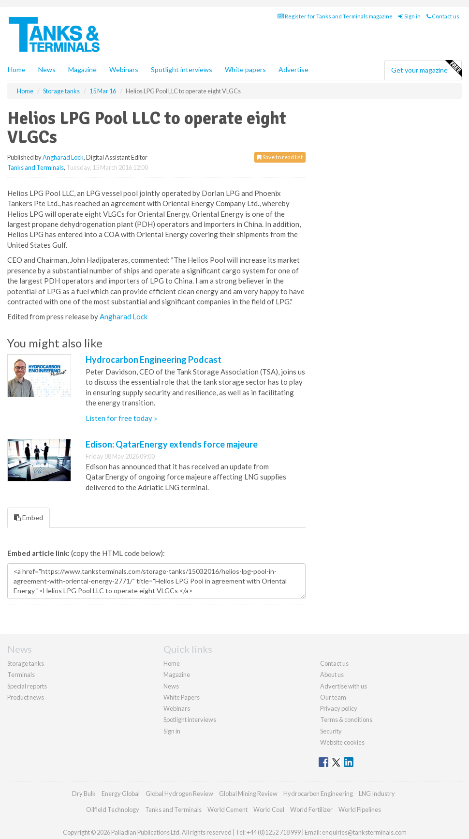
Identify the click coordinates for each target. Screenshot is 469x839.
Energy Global (121, 793)
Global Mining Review (248, 793)
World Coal (268, 809)
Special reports (27, 686)
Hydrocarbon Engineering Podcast (153, 359)
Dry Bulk (84, 793)
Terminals (21, 674)
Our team (333, 697)
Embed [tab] (28, 517)
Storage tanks (25, 663)
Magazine (82, 69)
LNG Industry (377, 793)
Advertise (293, 69)
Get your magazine (426, 68)
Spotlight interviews (181, 69)
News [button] (47, 69)
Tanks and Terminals (35, 167)
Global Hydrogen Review (179, 793)
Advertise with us (343, 686)
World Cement (227, 809)
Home (17, 69)
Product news (25, 697)
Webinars (123, 69)
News (171, 686)
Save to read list (280, 157)
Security (331, 731)
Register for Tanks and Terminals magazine (335, 16)
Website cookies (342, 742)
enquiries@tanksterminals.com (364, 832)
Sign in (409, 16)
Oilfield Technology (112, 809)
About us (332, 674)
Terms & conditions (346, 719)
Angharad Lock (63, 157)
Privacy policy (338, 708)
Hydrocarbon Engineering (318, 793)
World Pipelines (359, 809)
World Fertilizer (311, 809)
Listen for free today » (121, 418)
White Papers (181, 697)
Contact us (442, 16)
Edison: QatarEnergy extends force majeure (172, 444)
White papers (245, 69)
